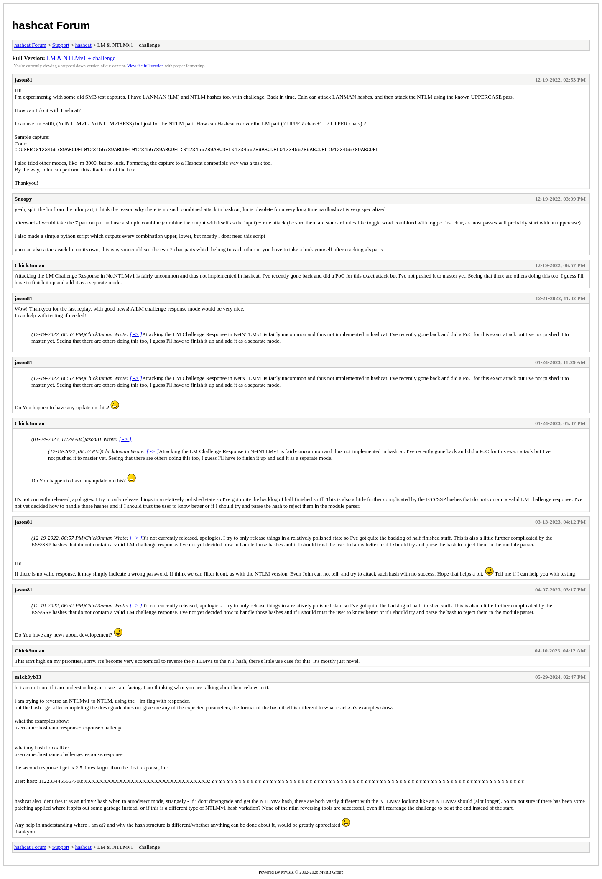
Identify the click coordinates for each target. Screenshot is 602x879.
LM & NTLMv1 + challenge (81, 58)
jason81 (24, 79)
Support (60, 45)
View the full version (145, 66)
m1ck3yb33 (28, 678)
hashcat (83, 45)
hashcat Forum (51, 25)
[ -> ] (136, 335)
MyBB (287, 873)
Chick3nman (30, 266)
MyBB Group (331, 873)
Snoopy (23, 200)
